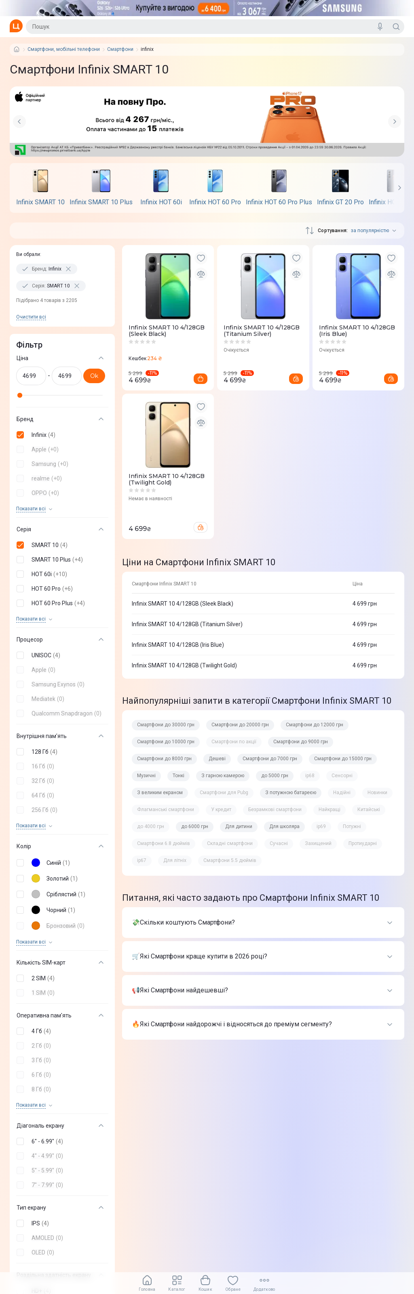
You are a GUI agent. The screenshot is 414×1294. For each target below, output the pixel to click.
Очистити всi (31, 317)
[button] (60, 435)
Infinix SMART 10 (40, 202)
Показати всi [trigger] (31, 509)
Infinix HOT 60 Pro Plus (279, 202)
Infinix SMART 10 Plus (101, 202)
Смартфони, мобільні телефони (63, 49)
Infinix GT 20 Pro (340, 202)
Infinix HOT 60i (161, 202)
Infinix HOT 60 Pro (215, 202)
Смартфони (120, 49)
